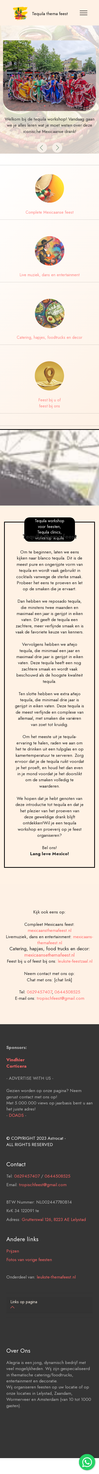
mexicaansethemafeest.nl (49, 977)
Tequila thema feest (50, 14)
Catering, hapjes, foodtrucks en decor (49, 337)
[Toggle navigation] (84, 12)
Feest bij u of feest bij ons (49, 403)
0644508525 (67, 1014)
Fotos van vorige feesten (29, 1282)
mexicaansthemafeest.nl (49, 953)
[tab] (49, 1305)
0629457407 (39, 1014)
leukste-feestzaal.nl (75, 983)
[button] (42, 148)
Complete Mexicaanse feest (49, 212)
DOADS (16, 1137)
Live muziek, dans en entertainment (49, 275)
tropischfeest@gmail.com (60, 1020)
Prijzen (12, 1273)
